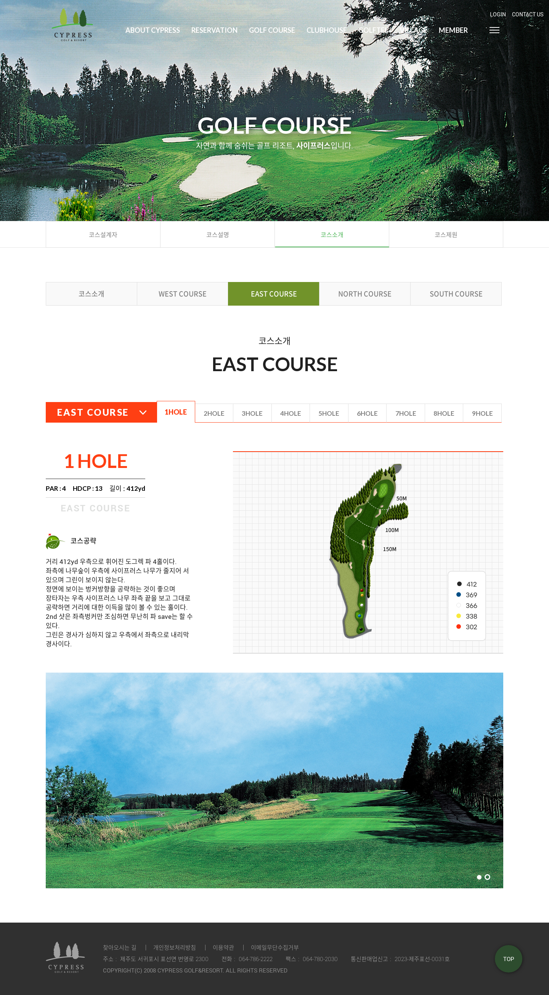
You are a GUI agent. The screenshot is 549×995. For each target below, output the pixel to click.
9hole (482, 413)
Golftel (373, 30)
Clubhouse (327, 30)
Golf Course (272, 30)
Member (453, 30)
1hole (176, 412)
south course (456, 293)
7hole (405, 413)
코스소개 (91, 293)
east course (274, 293)
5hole (328, 413)
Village (413, 30)
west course (183, 293)
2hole (214, 413)
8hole (443, 413)
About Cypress (152, 30)
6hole (367, 413)
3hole (252, 413)
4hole (290, 413)
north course (365, 293)
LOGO (72, 20)
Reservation (214, 30)
